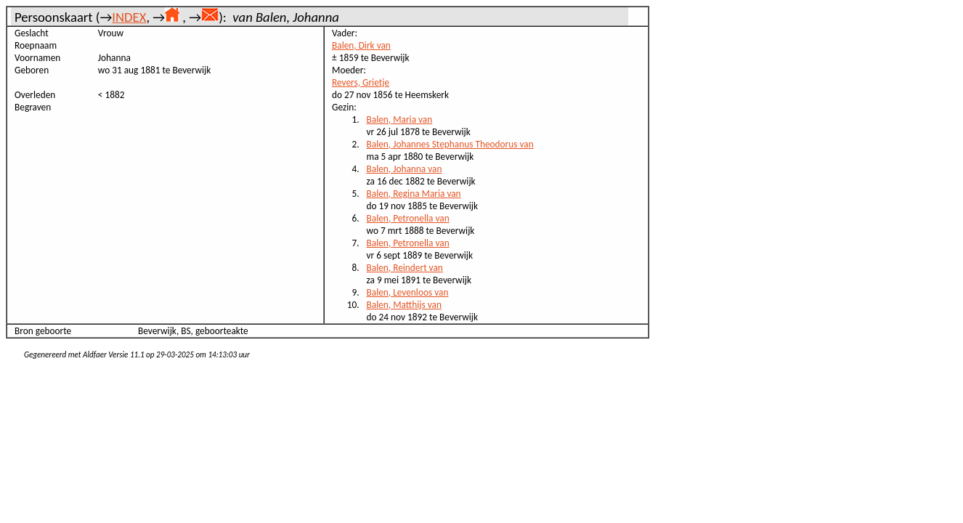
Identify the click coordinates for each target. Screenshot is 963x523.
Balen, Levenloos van (408, 292)
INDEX (129, 17)
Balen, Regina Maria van (414, 193)
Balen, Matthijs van (404, 305)
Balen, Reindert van (405, 268)
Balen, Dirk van (361, 45)
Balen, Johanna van (404, 169)
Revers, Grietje (360, 82)
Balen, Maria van (400, 119)
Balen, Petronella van (408, 218)
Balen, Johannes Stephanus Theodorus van (450, 144)
